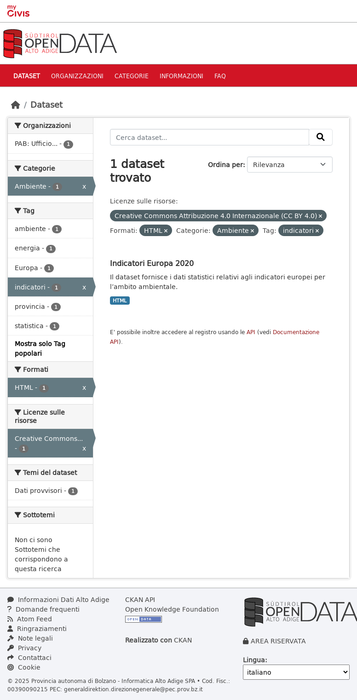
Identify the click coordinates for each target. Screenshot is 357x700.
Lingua (254, 660)
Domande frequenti (43, 609)
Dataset (26, 76)
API (251, 332)
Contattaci (29, 657)
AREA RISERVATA (278, 641)
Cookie (23, 667)
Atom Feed (29, 619)
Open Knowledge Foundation (172, 609)
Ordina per (225, 164)
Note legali (30, 638)
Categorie (132, 76)
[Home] (15, 104)
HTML (120, 300)
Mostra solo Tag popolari (40, 348)
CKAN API (140, 599)
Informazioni (181, 76)
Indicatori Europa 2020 (152, 263)
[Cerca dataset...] (210, 137)
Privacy (24, 648)
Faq (220, 76)
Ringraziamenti (37, 628)
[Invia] (321, 137)
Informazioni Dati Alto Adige (58, 599)
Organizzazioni (77, 76)
